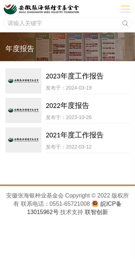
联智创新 (96, 212)
